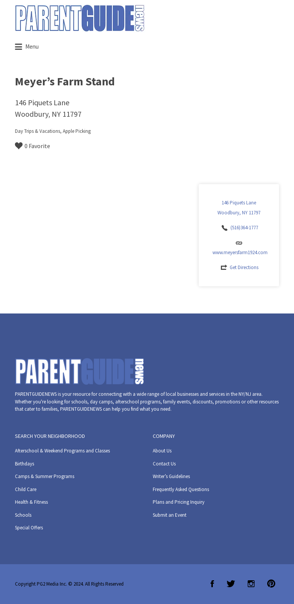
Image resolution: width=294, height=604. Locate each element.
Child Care (25, 489)
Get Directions (244, 267)
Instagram (251, 583)
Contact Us (164, 463)
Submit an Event (169, 515)
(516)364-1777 (244, 227)
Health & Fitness (31, 502)
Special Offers (29, 527)
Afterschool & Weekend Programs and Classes (62, 450)
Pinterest (271, 583)
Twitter (231, 583)
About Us (162, 450)
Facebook (212, 583)
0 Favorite (32, 146)
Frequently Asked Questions (181, 489)
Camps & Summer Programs (44, 476)
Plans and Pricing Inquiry (178, 502)
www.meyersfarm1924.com (240, 252)
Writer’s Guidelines (171, 476)
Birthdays (24, 463)
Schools (23, 515)
